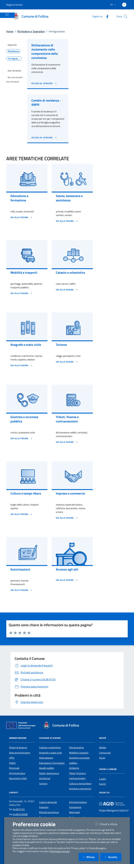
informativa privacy (60, 851)
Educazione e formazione (52, 763)
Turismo (43, 783)
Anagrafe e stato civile (50, 753)
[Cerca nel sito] (126, 16)
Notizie (102, 747)
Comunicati (105, 753)
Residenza (13, 51)
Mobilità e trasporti (78, 753)
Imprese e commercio (80, 788)
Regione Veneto (14, 4)
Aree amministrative (19, 753)
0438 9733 (19, 809)
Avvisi (102, 758)
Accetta (112, 857)
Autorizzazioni (46, 758)
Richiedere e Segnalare (31, 31)
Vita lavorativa (76, 747)
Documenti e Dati (18, 778)
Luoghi (102, 779)
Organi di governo (18, 747)
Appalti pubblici (46, 768)
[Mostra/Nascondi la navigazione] (7, 15)
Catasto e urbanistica (50, 747)
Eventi (102, 784)
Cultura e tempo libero (80, 783)
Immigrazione (15, 58)
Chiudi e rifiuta (108, 824)
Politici (12, 763)
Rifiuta (91, 857)
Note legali (74, 812)
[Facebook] (105, 16)
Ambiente (74, 768)
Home (9, 31)
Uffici (11, 758)
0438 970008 (20, 814)
